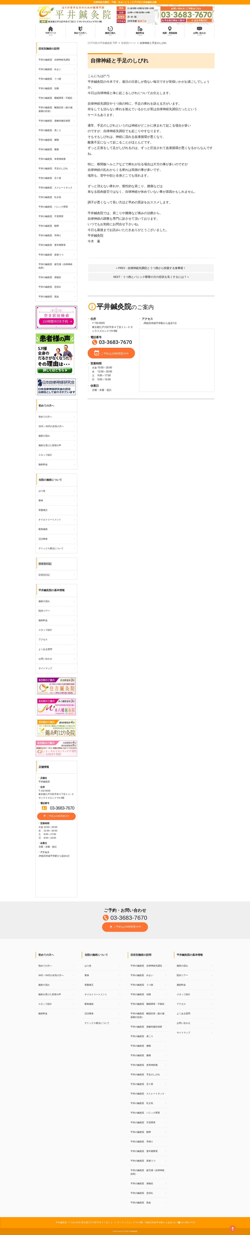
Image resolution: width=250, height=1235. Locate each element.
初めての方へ (45, 416)
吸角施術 (43, 529)
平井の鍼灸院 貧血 (49, 296)
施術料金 (43, 464)
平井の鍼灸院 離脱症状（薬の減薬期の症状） (55, 109)
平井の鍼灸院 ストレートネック (55, 187)
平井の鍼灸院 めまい (50, 69)
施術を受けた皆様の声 (50, 445)
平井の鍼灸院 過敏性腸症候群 (54, 120)
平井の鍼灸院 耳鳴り (50, 235)
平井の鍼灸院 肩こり (50, 130)
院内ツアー (44, 611)
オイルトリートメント (50, 519)
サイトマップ (45, 668)
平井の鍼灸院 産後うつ (51, 254)
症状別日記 (44, 575)
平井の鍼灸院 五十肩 (50, 178)
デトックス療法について (51, 548)
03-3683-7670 (58, 808)
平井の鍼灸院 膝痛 (49, 149)
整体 (41, 500)
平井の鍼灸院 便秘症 (50, 277)
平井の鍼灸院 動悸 (49, 226)
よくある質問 (45, 649)
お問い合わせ (45, 658)
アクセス (43, 639)
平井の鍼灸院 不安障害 (51, 216)
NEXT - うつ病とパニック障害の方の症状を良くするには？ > (151, 277)
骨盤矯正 (43, 510)
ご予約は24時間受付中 (56, 816)
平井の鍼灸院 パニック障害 (53, 206)
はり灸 (42, 491)
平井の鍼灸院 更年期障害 (52, 245)
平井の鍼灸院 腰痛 (49, 140)
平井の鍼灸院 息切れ (50, 287)
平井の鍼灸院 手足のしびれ (53, 168)
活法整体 (43, 539)
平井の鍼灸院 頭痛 (49, 88)
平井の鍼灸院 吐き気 (50, 197)
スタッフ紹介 (45, 455)
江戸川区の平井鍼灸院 (129, 1231)
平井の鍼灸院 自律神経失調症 (54, 59)
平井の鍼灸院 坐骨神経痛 (52, 159)
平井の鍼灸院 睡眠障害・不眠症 (55, 98)
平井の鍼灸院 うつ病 (50, 79)
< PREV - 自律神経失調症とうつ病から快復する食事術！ (151, 268)
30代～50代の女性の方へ (51, 426)
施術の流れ (44, 435)
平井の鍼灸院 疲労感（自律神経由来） (55, 266)
